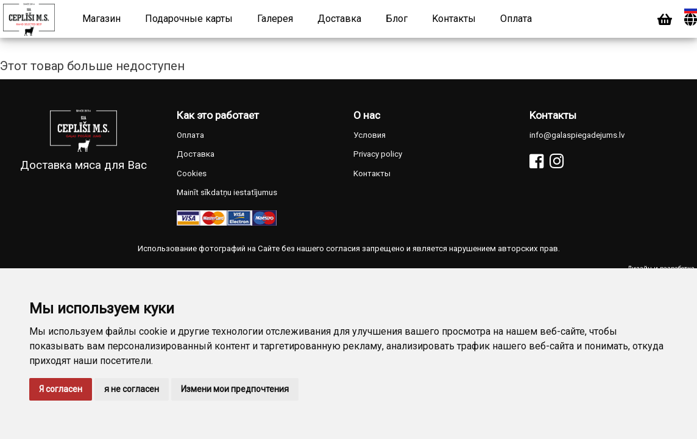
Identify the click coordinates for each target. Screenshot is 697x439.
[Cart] (664, 19)
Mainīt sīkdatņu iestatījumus (227, 192)
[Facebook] (536, 161)
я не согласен (131, 389)
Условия (369, 135)
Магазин (101, 18)
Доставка (339, 18)
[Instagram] (557, 161)
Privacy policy (377, 154)
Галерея (275, 18)
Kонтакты (454, 18)
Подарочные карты (189, 18)
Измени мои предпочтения (235, 389)
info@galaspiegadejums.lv (576, 135)
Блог (397, 18)
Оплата (516, 18)
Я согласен (60, 389)
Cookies (192, 173)
